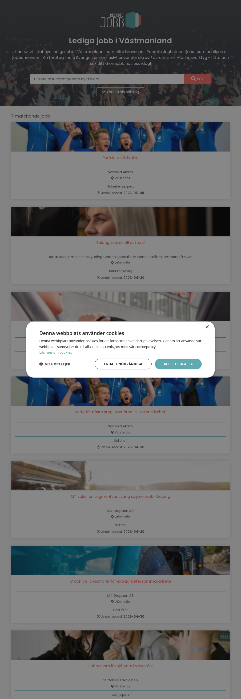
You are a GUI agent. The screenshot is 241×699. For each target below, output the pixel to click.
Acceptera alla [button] (178, 364)
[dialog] (120, 349)
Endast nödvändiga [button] (123, 364)
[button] (54, 364)
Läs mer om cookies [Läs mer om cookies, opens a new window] (55, 352)
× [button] (207, 327)
